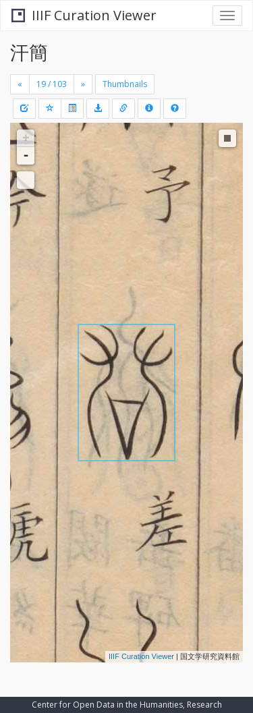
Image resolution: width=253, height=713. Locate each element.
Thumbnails (125, 84)
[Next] (83, 84)
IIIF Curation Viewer (84, 15)
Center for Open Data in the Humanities (107, 704)
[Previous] (20, 84)
